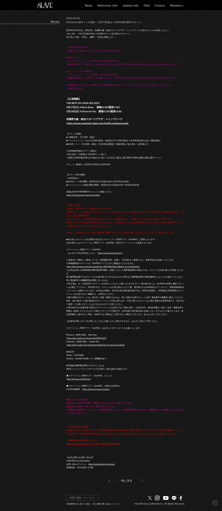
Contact (159, 5)
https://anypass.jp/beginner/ (110, 253)
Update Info (131, 5)
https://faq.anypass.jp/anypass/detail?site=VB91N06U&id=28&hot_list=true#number (103, 266)
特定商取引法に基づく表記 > (78, 504)
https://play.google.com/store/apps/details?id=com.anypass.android (95, 345)
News (89, 5)
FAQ (147, 5)
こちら (79, 88)
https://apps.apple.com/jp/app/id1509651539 (86, 338)
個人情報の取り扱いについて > (106, 504)
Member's (176, 5)
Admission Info (107, 5)
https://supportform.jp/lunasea (101, 464)
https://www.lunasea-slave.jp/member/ (83, 195)
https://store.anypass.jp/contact (95, 389)
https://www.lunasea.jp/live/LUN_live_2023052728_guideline (93, 444)
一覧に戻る (125, 480)
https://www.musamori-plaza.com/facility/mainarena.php (97, 123)
